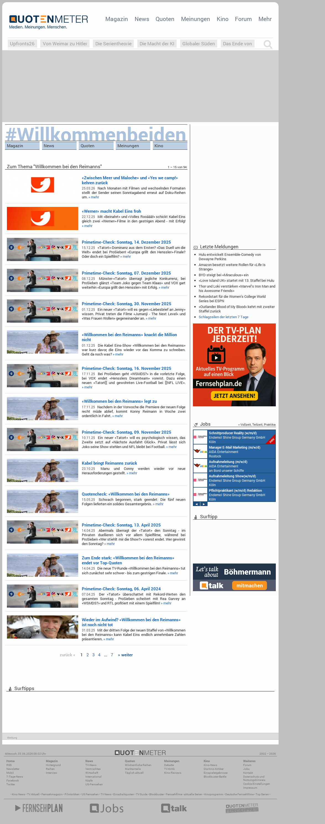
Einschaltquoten (123, 794)
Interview (51, 773)
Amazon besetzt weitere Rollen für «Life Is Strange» (232, 267)
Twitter (10, 784)
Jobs (246, 769)
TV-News (90, 765)
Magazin (116, 19)
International (93, 776)
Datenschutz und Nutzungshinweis (254, 778)
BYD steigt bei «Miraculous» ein (223, 274)
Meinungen (195, 19)
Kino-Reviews (172, 773)
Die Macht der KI (157, 43)
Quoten (165, 19)
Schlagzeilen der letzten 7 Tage (223, 316)
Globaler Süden (198, 43)
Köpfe (89, 780)
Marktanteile (133, 769)
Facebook (12, 780)
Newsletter (12, 769)
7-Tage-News (14, 776)
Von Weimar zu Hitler (65, 43)
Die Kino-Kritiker (214, 769)
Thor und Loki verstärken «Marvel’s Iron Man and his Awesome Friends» (237, 288)
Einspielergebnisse (215, 773)
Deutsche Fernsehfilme (239, 794)
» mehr (93, 196)
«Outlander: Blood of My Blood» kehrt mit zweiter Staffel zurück (237, 309)
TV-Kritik (169, 769)
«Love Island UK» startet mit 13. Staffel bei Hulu (236, 280)
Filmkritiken (72, 794)
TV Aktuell (33, 794)
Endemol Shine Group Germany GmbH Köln (234, 437)
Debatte (169, 765)
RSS (9, 765)
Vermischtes (93, 769)
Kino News (18, 794)
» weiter (125, 654)
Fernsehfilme (174, 794)
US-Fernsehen (94, 784)
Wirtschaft (91, 773)
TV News (106, 794)
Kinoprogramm (213, 794)
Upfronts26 (22, 43)
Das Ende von (237, 43)
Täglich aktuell (134, 773)
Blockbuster (156, 794)
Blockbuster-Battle (215, 776)
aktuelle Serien (193, 794)
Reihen (50, 769)
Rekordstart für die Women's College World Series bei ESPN (232, 298)
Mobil (10, 773)
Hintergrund (53, 765)
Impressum (250, 787)
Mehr (265, 19)
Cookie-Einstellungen (256, 784)
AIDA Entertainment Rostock (226, 451)
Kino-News (210, 765)
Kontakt (248, 773)
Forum (243, 19)
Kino (223, 19)
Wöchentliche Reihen (138, 765)
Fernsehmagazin (52, 794)
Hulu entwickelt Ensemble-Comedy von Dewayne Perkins (230, 256)
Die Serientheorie (113, 43)
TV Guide (141, 794)
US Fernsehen (90, 794)
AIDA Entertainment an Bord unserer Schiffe (220, 466)
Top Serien (262, 794)
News (142, 19)
